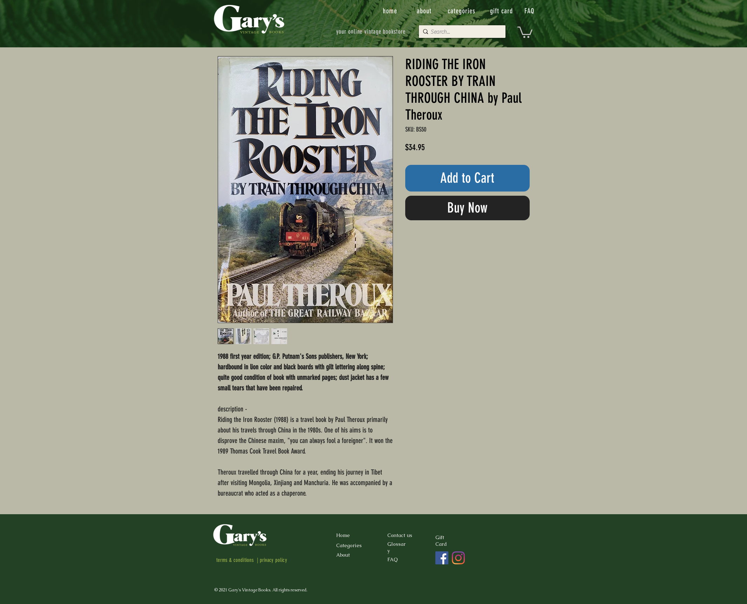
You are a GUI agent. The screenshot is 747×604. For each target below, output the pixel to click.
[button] (524, 31)
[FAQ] (530, 11)
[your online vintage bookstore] (371, 32)
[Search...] (460, 32)
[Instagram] (458, 557)
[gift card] (502, 11)
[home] (390, 11)
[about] (425, 11)
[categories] (462, 11)
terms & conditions (235, 560)
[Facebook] (441, 557)
